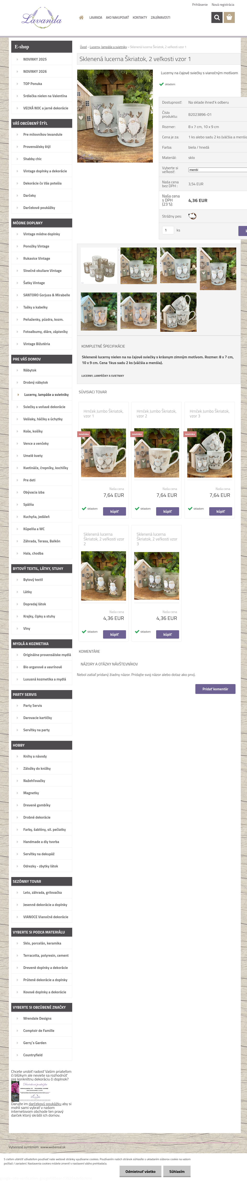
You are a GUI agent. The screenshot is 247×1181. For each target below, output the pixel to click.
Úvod (83, 47)
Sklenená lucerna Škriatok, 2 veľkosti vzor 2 (104, 539)
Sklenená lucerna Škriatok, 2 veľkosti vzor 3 (157, 539)
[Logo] (42, 18)
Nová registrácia (223, 4)
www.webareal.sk (53, 1146)
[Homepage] (80, 17)
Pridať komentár (215, 689)
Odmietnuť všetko (140, 1171)
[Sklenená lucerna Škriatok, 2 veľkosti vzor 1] (115, 71)
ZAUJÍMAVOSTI (160, 17)
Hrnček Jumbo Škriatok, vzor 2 (156, 413)
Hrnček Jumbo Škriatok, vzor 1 (103, 413)
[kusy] (168, 230)
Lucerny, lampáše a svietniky (108, 47)
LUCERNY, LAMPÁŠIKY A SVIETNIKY (103, 376)
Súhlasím (177, 1171)
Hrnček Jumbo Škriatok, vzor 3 (210, 413)
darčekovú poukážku (45, 1104)
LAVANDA (95, 17)
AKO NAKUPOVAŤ (117, 17)
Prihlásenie (200, 4)
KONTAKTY (140, 17)
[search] (216, 17)
